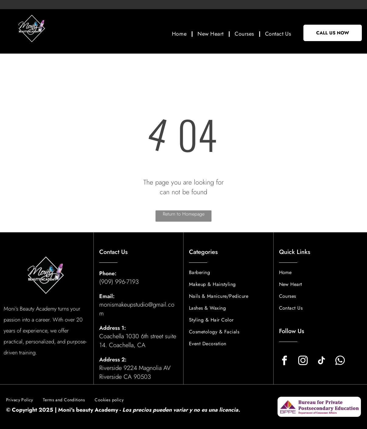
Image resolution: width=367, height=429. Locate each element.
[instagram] (303, 361)
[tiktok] (321, 361)
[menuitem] (180, 33)
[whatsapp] (340, 361)
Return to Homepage (183, 213)
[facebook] (284, 361)
